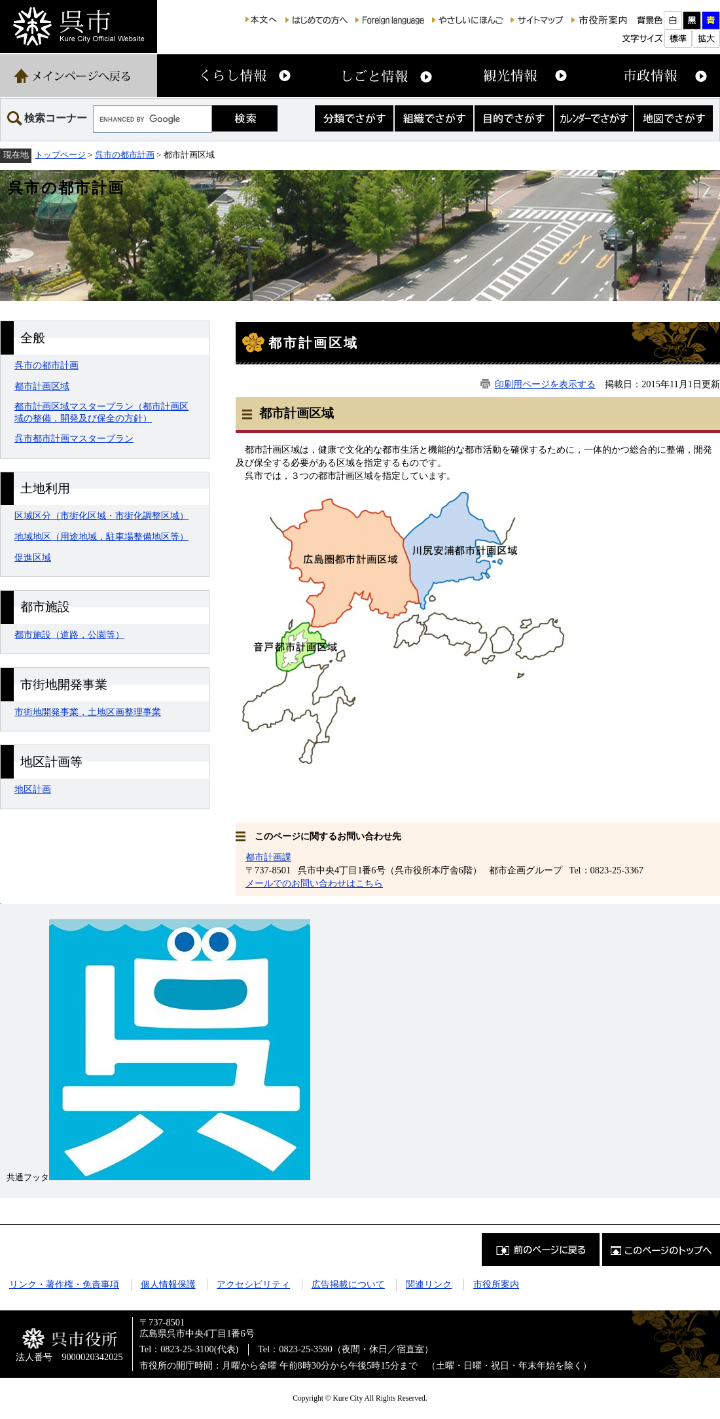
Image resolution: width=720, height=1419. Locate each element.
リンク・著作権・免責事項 (64, 1284)
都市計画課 (268, 857)
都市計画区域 (41, 386)
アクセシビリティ (253, 1284)
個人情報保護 (168, 1284)
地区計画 (32, 789)
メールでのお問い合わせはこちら (314, 883)
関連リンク (429, 1284)
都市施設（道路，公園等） (69, 634)
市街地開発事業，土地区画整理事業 (87, 712)
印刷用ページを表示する (545, 384)
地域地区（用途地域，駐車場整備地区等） (101, 536)
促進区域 (32, 557)
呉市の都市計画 (124, 155)
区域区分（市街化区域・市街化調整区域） (101, 515)
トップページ (60, 155)
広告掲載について (348, 1284)
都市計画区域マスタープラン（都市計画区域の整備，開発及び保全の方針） (101, 412)
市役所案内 (496, 1284)
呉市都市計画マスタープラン (74, 438)
